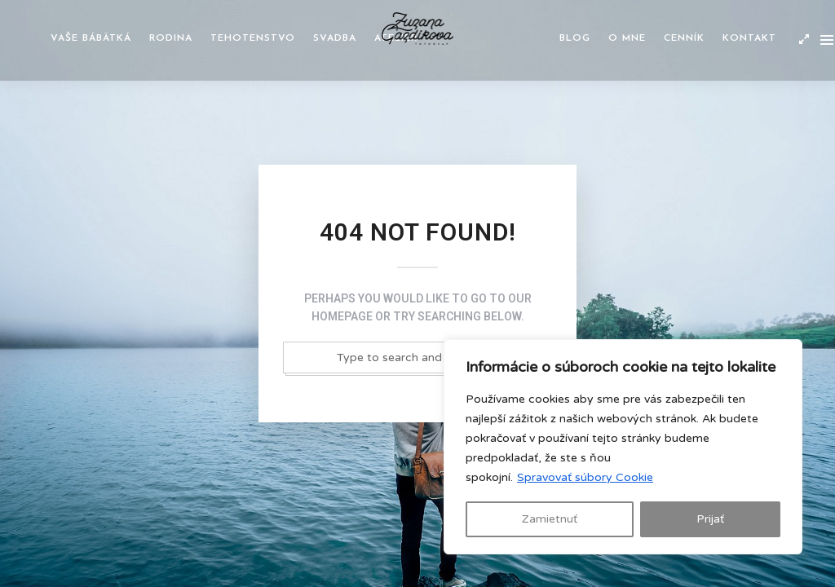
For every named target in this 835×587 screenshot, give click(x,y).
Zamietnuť (549, 519)
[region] (623, 446)
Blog (574, 38)
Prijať (710, 519)
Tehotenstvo (252, 38)
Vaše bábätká (91, 38)
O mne (627, 38)
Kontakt (749, 38)
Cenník (684, 38)
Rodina (170, 38)
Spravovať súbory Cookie (585, 477)
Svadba (334, 38)
